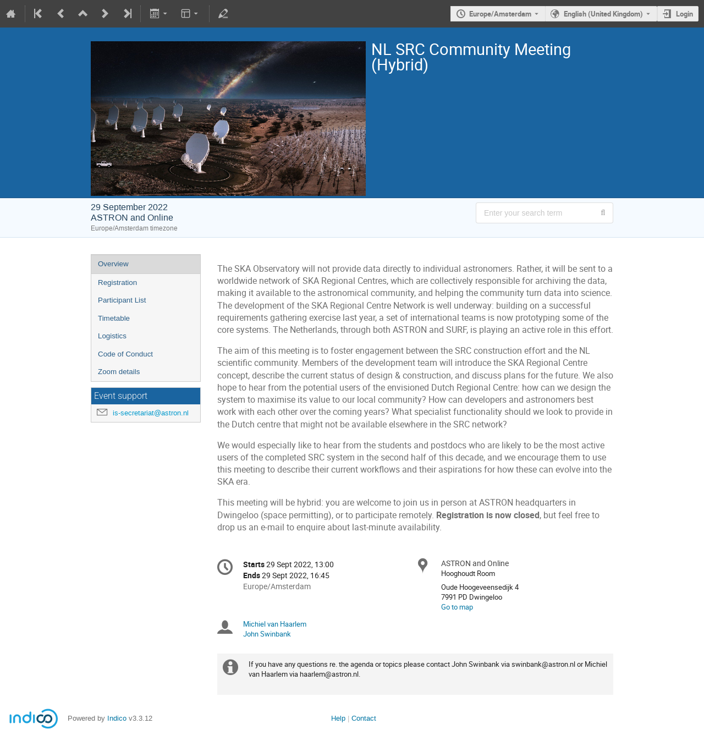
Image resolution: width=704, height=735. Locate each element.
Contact (363, 718)
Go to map (457, 607)
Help (338, 718)
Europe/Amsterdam (500, 14)
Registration (117, 282)
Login (684, 14)
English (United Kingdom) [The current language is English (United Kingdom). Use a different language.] (603, 14)
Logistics (112, 336)
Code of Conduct (125, 354)
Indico (117, 718)
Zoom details (119, 372)
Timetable (114, 318)
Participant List (122, 300)
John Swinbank (267, 634)
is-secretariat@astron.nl (151, 413)
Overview (113, 264)
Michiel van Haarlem (274, 624)
